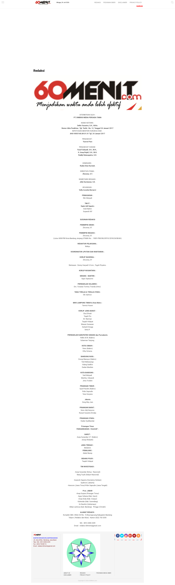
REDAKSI (97, 2)
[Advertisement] (87, 31)
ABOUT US (67, 573)
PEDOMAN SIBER (109, 2)
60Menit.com (93, 580)
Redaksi (39, 71)
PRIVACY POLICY (136, 2)
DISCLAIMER (122, 2)
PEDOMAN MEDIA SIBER (103, 573)
